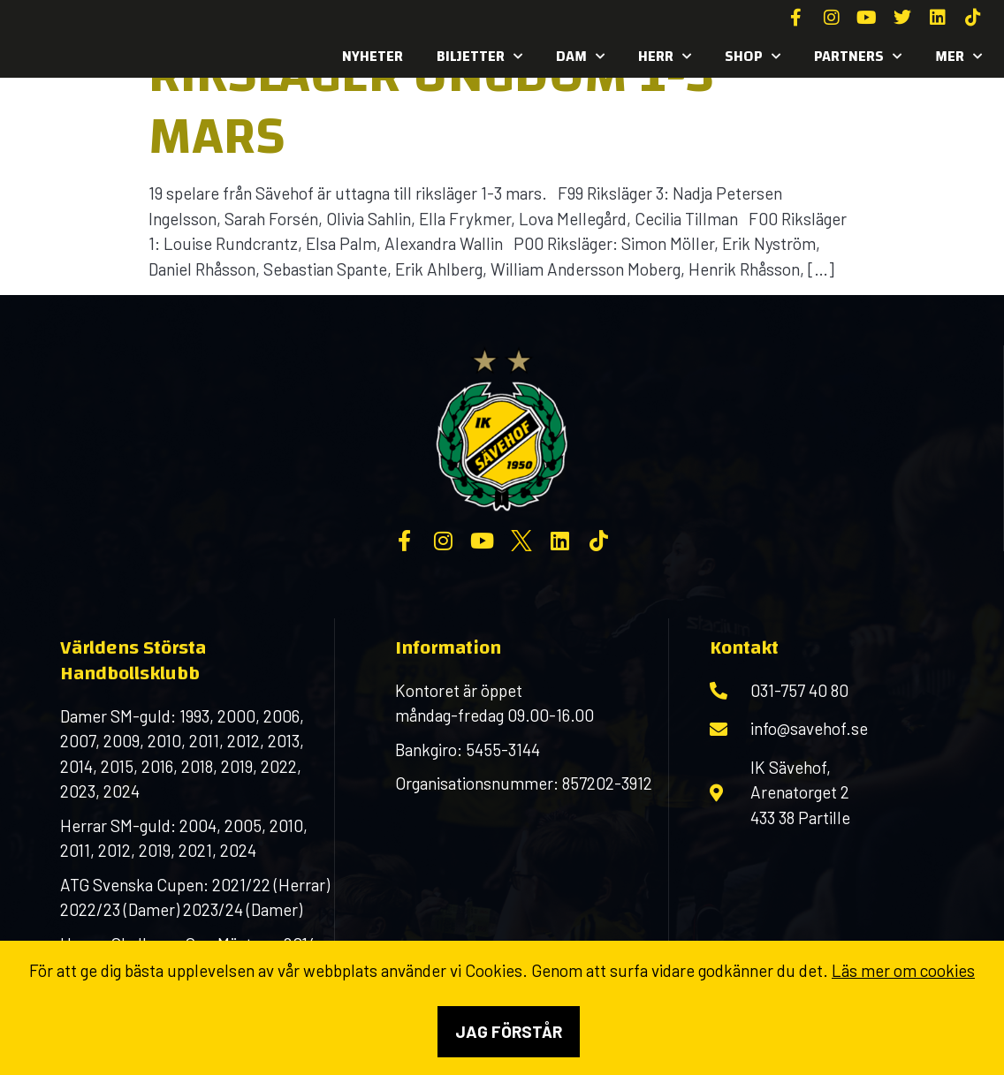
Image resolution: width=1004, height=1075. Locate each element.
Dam (580, 56)
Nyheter (372, 56)
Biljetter (479, 56)
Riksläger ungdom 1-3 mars (431, 105)
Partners (857, 56)
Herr (664, 56)
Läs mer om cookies (903, 970)
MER (958, 56)
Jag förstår (508, 1031)
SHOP (752, 56)
